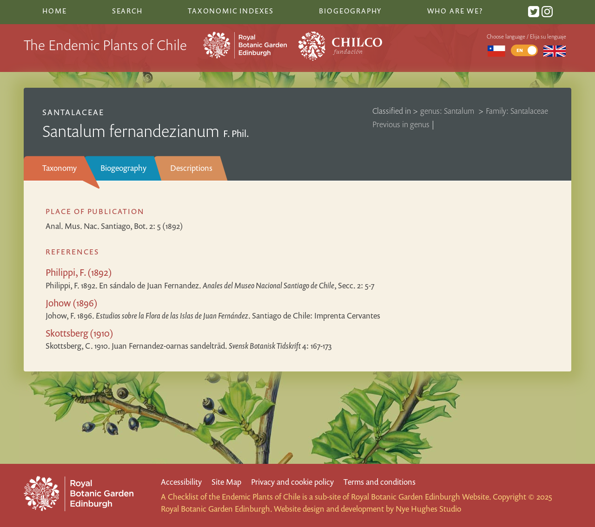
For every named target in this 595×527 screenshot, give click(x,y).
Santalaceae (73, 112)
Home (54, 10)
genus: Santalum (448, 110)
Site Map (226, 481)
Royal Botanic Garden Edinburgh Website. (421, 496)
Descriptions (191, 168)
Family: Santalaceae (517, 110)
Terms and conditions (380, 481)
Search (127, 10)
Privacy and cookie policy (292, 481)
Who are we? (455, 10)
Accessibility (181, 481)
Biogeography (123, 168)
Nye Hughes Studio (428, 508)
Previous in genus (401, 124)
